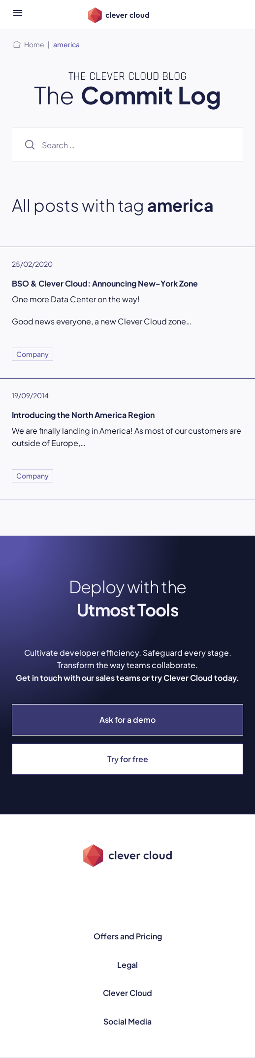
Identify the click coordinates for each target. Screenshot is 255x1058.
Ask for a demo (127, 719)
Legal (127, 965)
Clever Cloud (127, 993)
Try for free (127, 759)
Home (34, 44)
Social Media (127, 1021)
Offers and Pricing (128, 936)
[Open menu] (18, 14)
